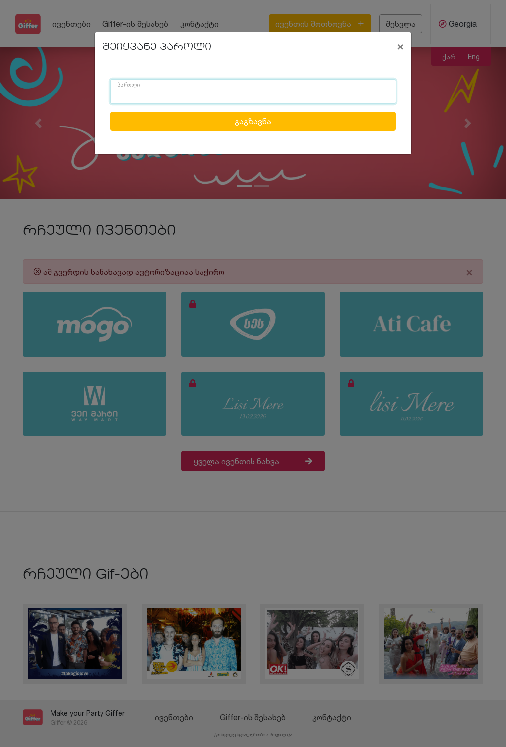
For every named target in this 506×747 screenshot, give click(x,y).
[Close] (400, 46)
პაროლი (128, 85)
